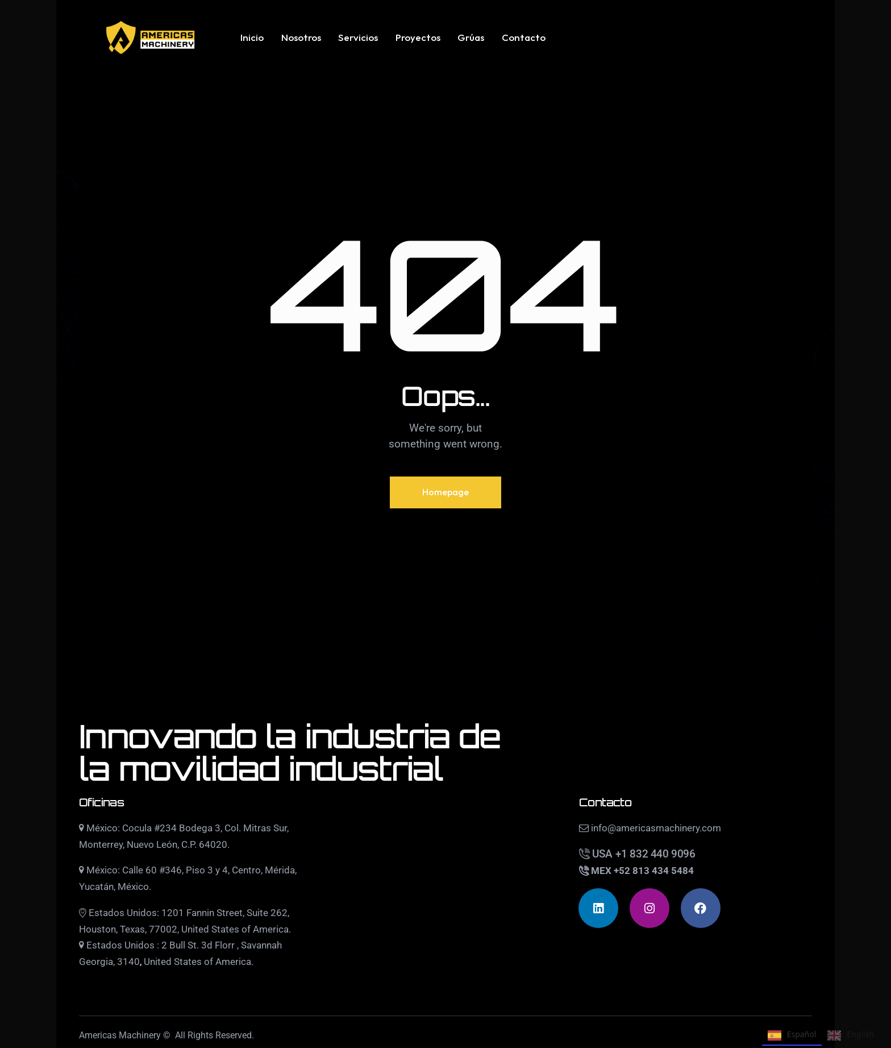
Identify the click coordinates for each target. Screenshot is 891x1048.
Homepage (445, 492)
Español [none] (792, 1035)
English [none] (850, 1035)
